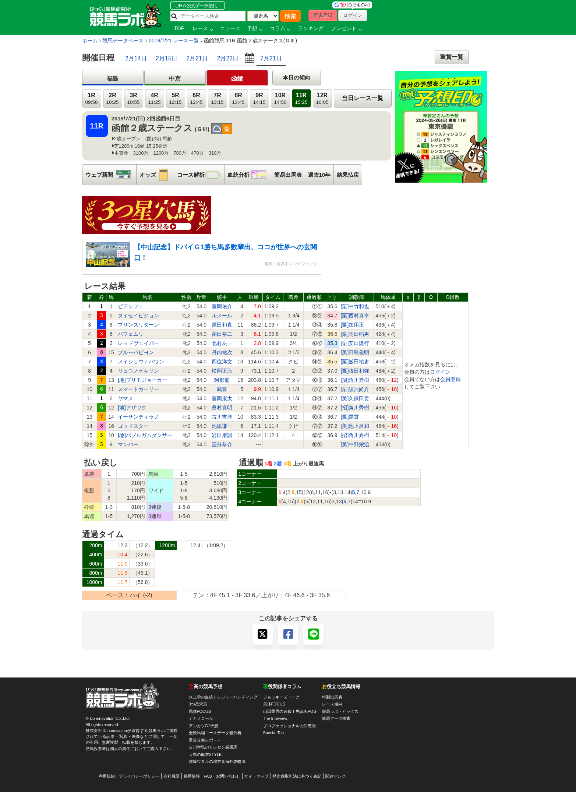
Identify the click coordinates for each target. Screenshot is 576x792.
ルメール (222, 315)
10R (280, 98)
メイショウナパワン (141, 362)
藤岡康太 (222, 398)
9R (259, 98)
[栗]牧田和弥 (355, 371)
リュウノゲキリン (138, 371)
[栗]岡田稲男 (355, 334)
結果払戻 (348, 175)
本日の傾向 (296, 77)
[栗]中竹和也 (355, 306)
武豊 (222, 389)
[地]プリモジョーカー (142, 380)
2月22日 (227, 58)
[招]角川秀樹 (355, 380)
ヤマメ (125, 398)
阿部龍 (222, 380)
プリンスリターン (138, 325)
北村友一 (222, 343)
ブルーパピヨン (136, 352)
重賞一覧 (451, 57)
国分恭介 (222, 444)
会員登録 (450, 379)
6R (196, 98)
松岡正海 (222, 371)
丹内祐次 (222, 352)
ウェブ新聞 (110, 175)
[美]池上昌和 (355, 426)
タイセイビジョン (138, 315)
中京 (175, 78)
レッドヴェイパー (138, 343)
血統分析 (249, 175)
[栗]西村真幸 (355, 315)
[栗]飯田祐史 (355, 362)
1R (91, 98)
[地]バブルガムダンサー (145, 435)
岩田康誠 (222, 435)
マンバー (128, 444)
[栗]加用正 (352, 325)
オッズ (156, 175)
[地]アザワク (132, 408)
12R (322, 98)
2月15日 (166, 58)
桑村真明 (222, 408)
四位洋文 (222, 362)
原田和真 (222, 325)
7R (217, 98)
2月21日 (197, 58)
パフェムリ (131, 334)
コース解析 (200, 175)
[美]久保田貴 (355, 398)
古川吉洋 (222, 417)
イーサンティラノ (138, 417)
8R (238, 98)
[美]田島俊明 (355, 352)
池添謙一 (222, 426)
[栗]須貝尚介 (355, 389)
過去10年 (319, 175)
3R (133, 98)
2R (112, 98)
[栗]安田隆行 (355, 343)
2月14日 (136, 58)
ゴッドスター (133, 426)
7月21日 (271, 58)
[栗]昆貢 (350, 417)
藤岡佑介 (222, 306)
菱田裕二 (222, 334)
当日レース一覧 (362, 98)
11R (301, 98)
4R (154, 98)
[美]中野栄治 (355, 444)
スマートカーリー (138, 389)
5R (175, 98)
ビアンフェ (131, 306)
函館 (237, 78)
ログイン (440, 372)
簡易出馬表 (288, 175)
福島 (113, 78)
